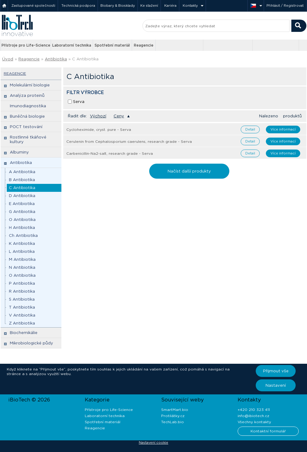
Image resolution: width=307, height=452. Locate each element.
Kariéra (170, 5)
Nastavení (276, 385)
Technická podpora (78, 5)
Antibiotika (56, 59)
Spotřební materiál (112, 45)
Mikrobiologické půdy (31, 343)
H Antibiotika (22, 227)
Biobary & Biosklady (117, 5)
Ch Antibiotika (23, 235)
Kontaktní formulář (268, 431)
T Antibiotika (22, 307)
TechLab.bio (172, 422)
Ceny (119, 116)
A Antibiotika (22, 171)
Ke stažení (149, 5)
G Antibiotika (22, 211)
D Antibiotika (22, 195)
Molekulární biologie (30, 85)
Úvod (7, 59)
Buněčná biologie (27, 116)
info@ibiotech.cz (253, 415)
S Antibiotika (22, 299)
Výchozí (98, 116)
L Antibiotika (22, 251)
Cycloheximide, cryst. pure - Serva (98, 129)
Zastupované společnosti (33, 5)
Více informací (283, 129)
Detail (250, 129)
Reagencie (144, 45)
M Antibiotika (22, 259)
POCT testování (26, 126)
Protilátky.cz (173, 415)
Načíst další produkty (189, 171)
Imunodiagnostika (28, 106)
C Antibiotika (85, 59)
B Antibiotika (22, 179)
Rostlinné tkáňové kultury (28, 139)
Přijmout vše (276, 371)
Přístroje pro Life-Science (26, 45)
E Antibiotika (22, 203)
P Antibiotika (22, 283)
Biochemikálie (23, 332)
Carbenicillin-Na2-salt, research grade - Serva (109, 153)
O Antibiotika (22, 219)
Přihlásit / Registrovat (285, 5)
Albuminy (19, 152)
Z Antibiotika (22, 323)
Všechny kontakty (254, 422)
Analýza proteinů (27, 95)
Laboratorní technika (71, 45)
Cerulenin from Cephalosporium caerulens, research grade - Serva (129, 141)
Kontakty (190, 5)
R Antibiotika (22, 291)
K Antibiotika (22, 243)
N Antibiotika (22, 267)
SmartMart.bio (174, 409)
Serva (78, 101)
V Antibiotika (22, 315)
